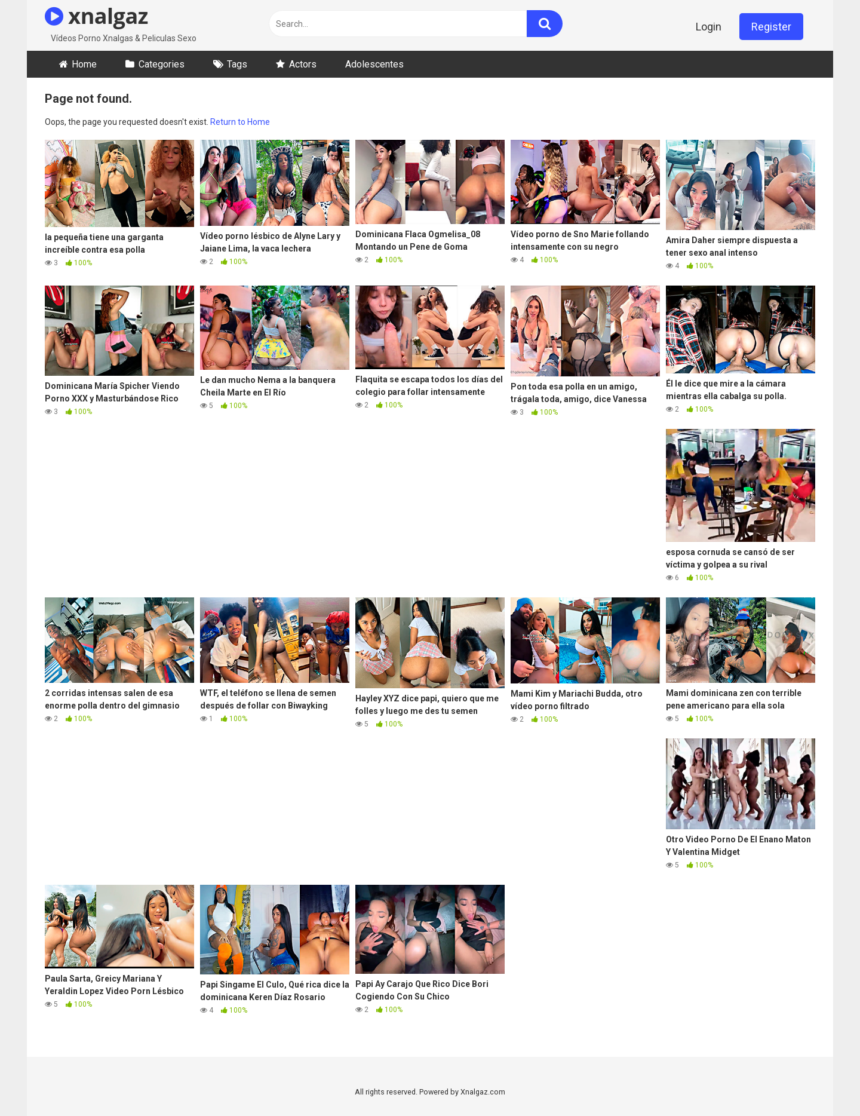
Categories (162, 64)
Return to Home (240, 122)
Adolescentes (374, 64)
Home (84, 64)
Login (708, 26)
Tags (237, 64)
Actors (303, 64)
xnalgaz (96, 15)
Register (771, 26)
